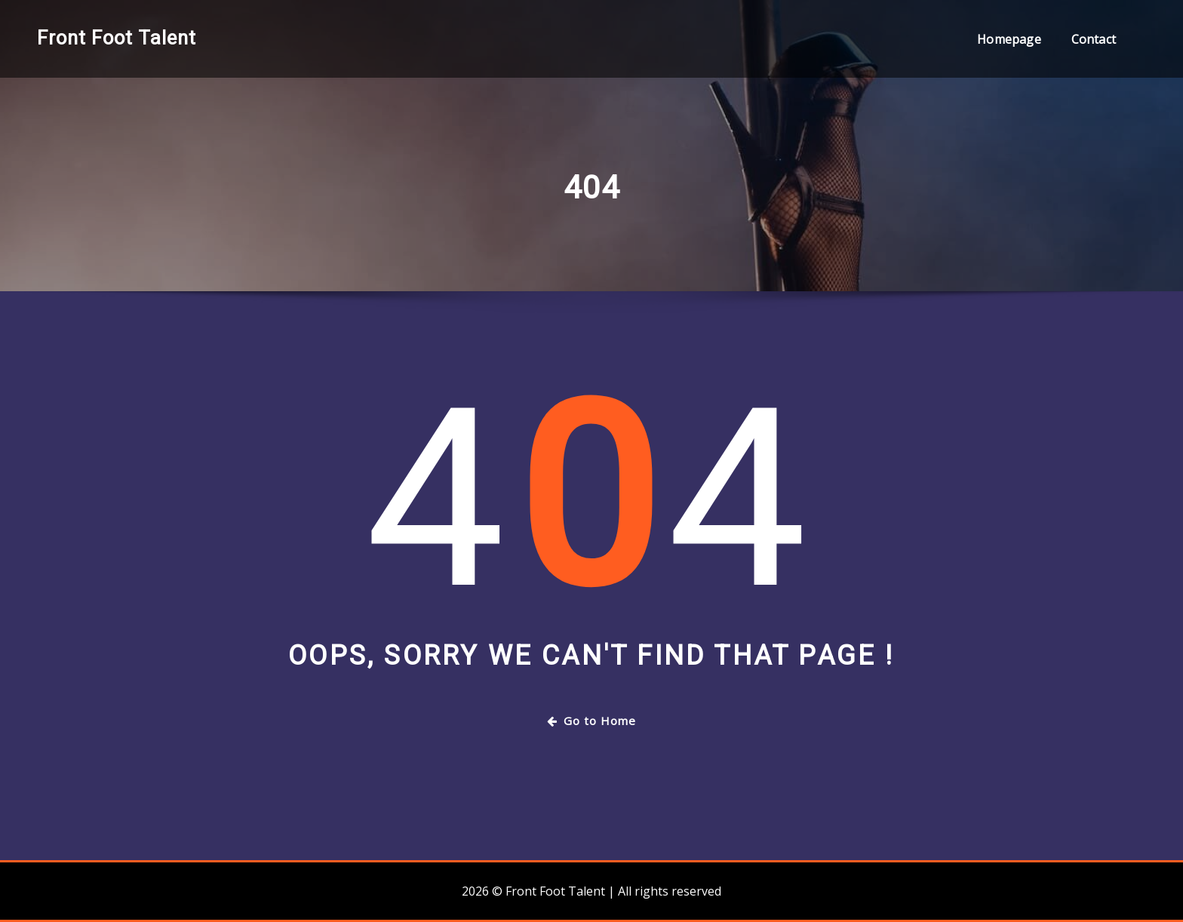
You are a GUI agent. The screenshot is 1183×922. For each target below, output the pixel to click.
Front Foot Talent (116, 37)
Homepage (1008, 39)
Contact (1093, 39)
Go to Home (591, 720)
